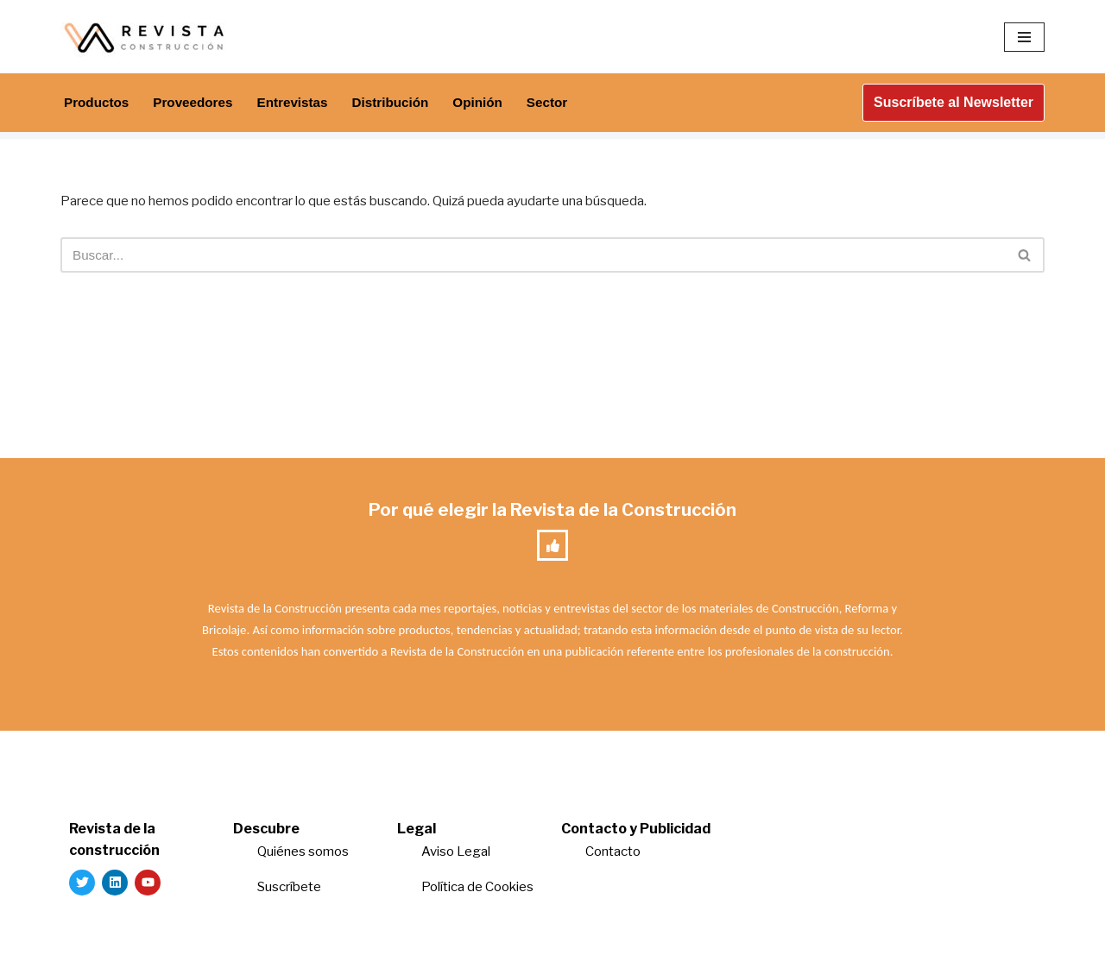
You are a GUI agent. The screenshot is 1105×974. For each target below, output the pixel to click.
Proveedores (198, 103)
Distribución (403, 103)
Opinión (494, 103)
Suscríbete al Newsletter (953, 102)
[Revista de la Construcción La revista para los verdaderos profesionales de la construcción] (146, 37)
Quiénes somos (303, 859)
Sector (565, 103)
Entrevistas (301, 103)
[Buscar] (533, 258)
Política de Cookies (477, 894)
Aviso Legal (455, 859)
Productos (98, 103)
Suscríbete (290, 894)
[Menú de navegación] (1024, 37)
